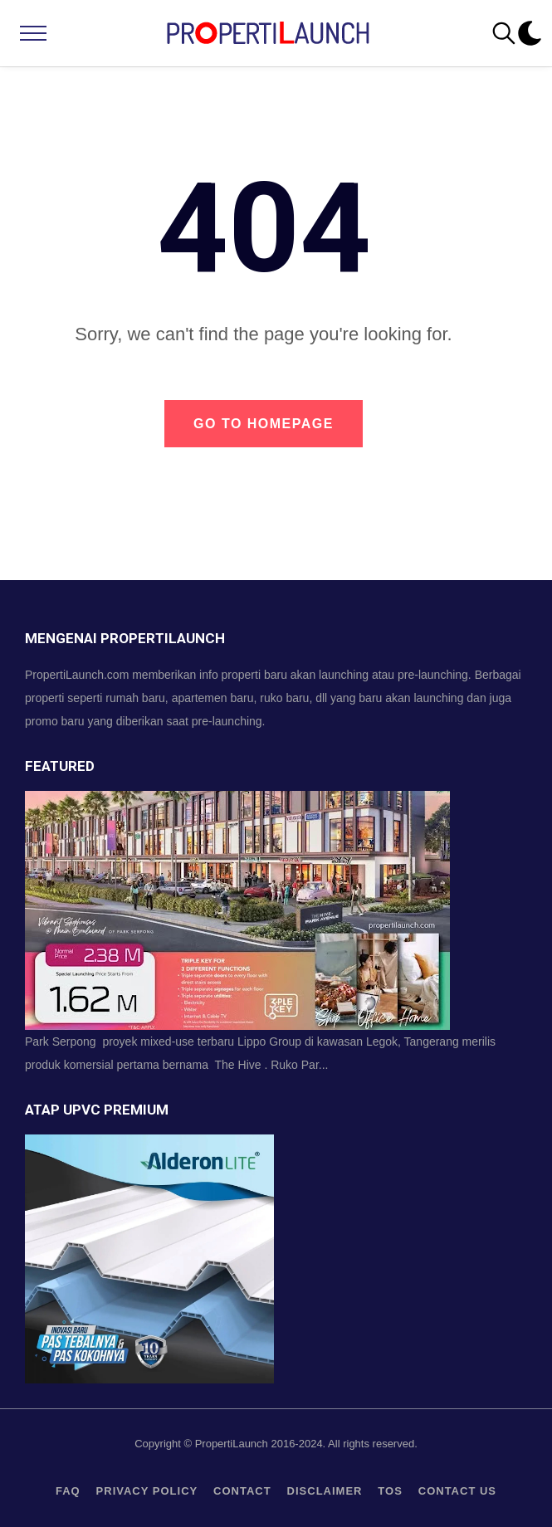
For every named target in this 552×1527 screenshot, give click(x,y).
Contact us (457, 1491)
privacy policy (147, 1491)
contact (242, 1491)
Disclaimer (325, 1491)
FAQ (68, 1491)
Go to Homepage (263, 424)
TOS (390, 1491)
